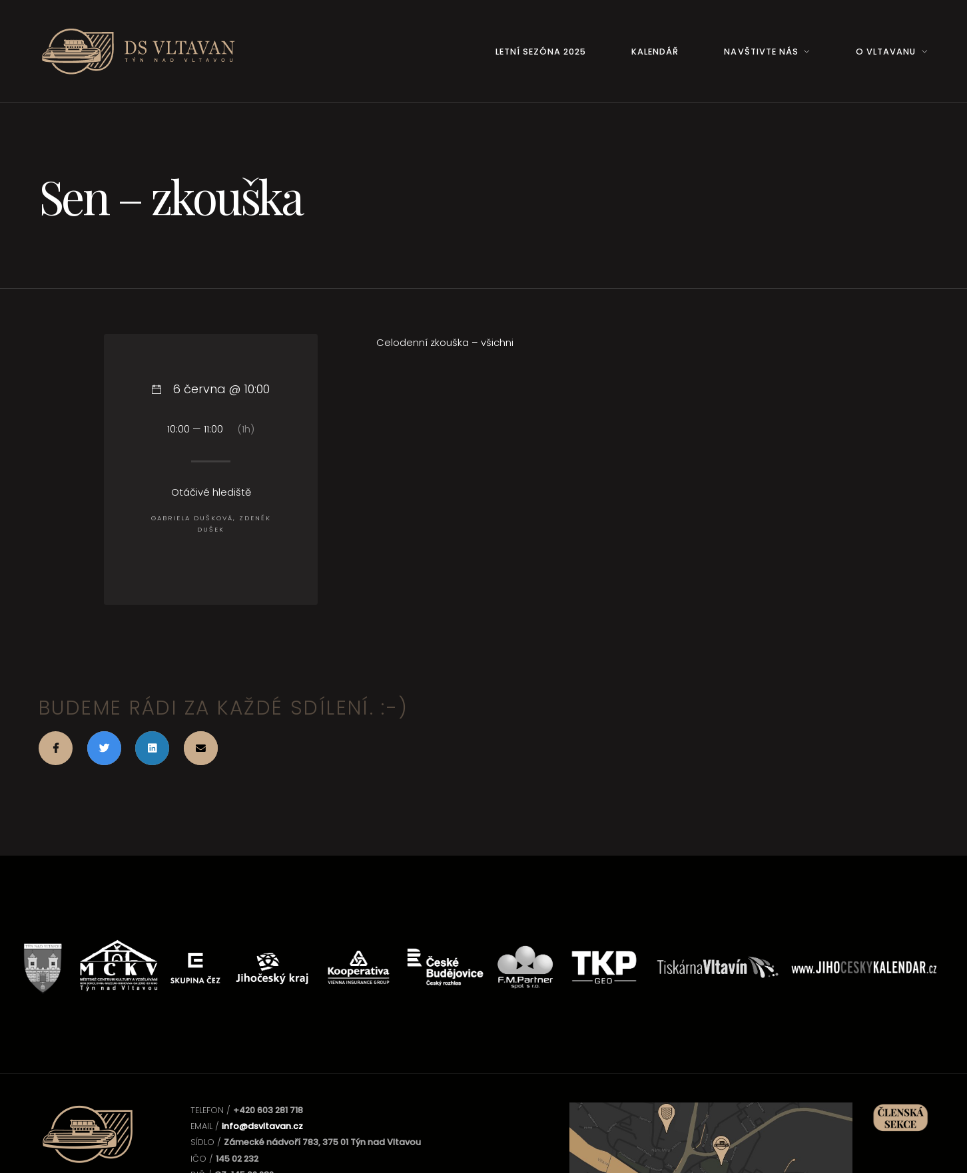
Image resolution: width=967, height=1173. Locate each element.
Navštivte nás (761, 51)
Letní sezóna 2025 (540, 51)
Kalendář (655, 51)
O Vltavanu (886, 51)
